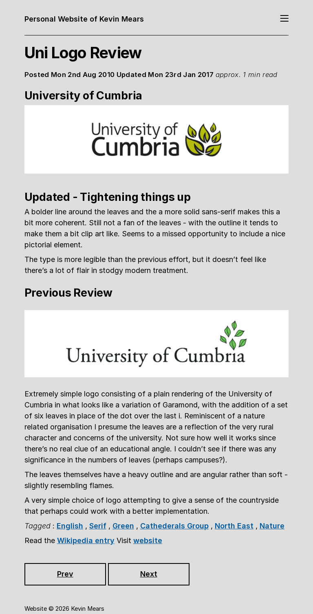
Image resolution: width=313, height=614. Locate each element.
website (147, 540)
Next (148, 574)
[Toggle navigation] (284, 18)
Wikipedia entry (86, 540)
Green (123, 526)
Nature (272, 526)
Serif (97, 526)
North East (234, 526)
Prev (65, 574)
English (70, 526)
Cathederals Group (174, 526)
